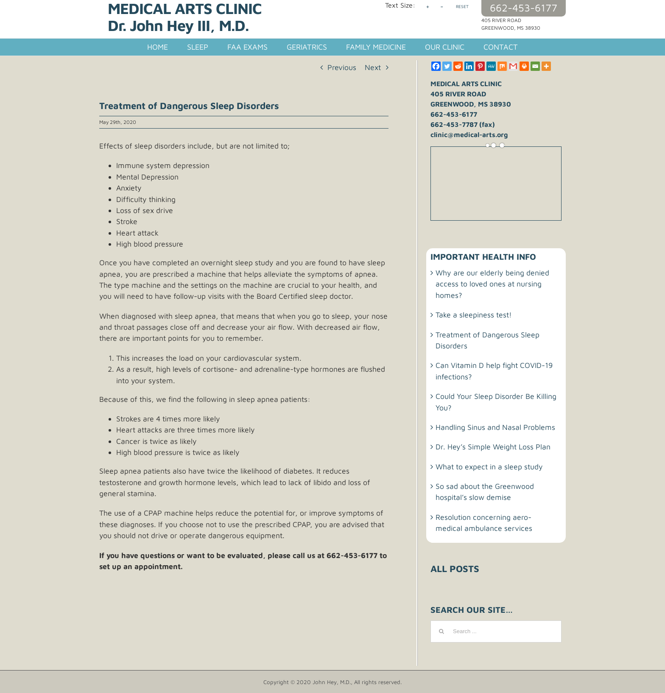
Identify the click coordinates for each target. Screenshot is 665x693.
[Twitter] (447, 66)
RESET (462, 6)
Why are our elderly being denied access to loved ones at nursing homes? (492, 284)
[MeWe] (491, 66)
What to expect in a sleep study (489, 466)
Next (373, 67)
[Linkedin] (469, 66)
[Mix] (502, 66)
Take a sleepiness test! (474, 314)
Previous (341, 67)
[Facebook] (436, 66)
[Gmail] (513, 66)
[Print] (524, 66)
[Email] (535, 66)
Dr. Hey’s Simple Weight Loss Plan (493, 446)
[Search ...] (496, 631)
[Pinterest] (480, 66)
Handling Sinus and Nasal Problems (495, 427)
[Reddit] (458, 66)
